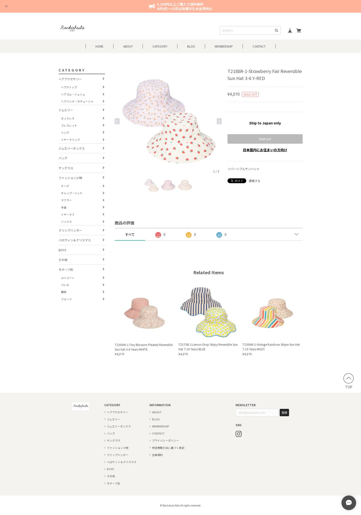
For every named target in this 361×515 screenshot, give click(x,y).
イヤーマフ (67, 214)
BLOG (191, 46)
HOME (99, 46)
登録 (284, 412)
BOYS (62, 250)
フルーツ (66, 299)
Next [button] (219, 121)
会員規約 (157, 455)
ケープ (65, 186)
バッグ (63, 158)
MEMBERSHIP (160, 426)
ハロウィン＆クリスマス (75, 240)
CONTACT (259, 46)
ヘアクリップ (69, 87)
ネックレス (67, 118)
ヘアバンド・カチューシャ (77, 101)
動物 (63, 292)
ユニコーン (67, 278)
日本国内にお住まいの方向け (265, 149)
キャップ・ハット (72, 193)
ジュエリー (66, 110)
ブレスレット (69, 125)
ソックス (66, 221)
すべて (130, 234)
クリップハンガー (70, 230)
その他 (63, 260)
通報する (254, 181)
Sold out (265, 139)
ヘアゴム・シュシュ (73, 94)
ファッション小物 (70, 178)
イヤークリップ (70, 139)
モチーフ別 (66, 269)
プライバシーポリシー (165, 440)
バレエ (65, 285)
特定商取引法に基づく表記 (168, 448)
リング (65, 132)
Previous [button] (117, 121)
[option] (168, 121)
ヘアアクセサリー (70, 79)
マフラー (66, 200)
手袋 (63, 207)
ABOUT (128, 46)
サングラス (66, 168)
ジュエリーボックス (72, 148)
